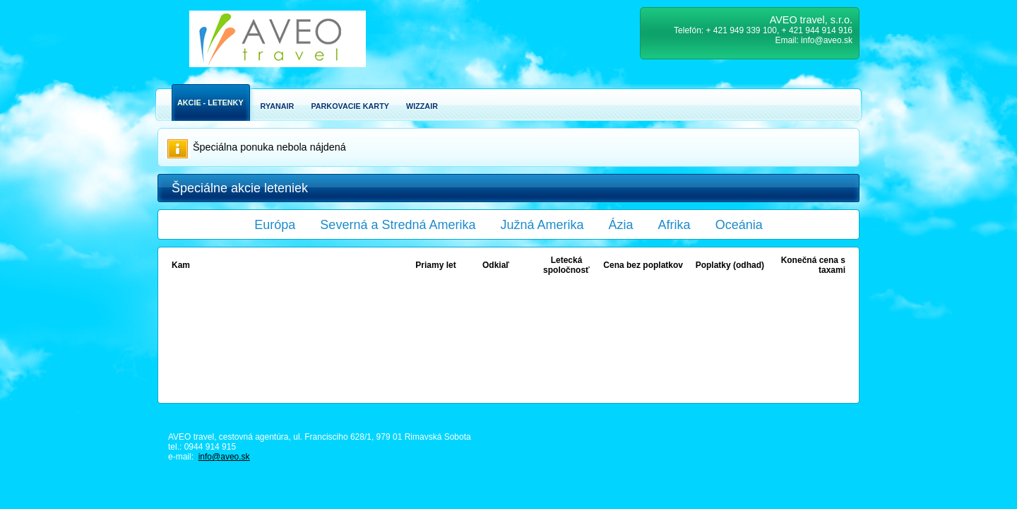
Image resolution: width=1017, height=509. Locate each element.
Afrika (674, 225)
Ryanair (278, 106)
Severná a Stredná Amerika (397, 225)
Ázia (621, 225)
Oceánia (739, 225)
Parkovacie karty (350, 106)
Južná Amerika (542, 225)
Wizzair (422, 106)
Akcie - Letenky (210, 102)
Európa (274, 225)
